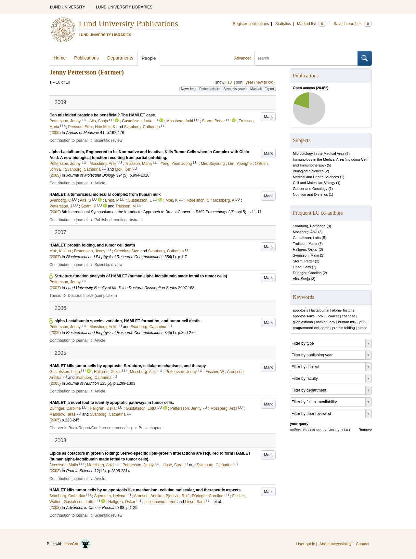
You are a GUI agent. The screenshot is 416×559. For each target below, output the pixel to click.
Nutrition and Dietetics (310, 194)
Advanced (243, 58)
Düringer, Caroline (307, 273)
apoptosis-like (304, 316)
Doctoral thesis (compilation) (92, 295)
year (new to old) (260, 82)
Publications (86, 57)
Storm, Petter (303, 261)
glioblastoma (303, 322)
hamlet (321, 322)
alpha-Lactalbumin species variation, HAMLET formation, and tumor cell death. (128, 321)
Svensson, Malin (306, 255)
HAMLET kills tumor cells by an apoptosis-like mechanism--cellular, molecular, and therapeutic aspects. (145, 490)
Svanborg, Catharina (309, 226)
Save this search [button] (235, 89)
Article (100, 183)
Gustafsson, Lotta (307, 238)
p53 (362, 322)
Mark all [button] (256, 89)
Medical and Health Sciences (316, 177)
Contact (362, 544)
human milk (347, 322)
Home (60, 57)
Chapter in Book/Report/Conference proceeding (90, 428)
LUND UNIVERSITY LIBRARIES (124, 7)
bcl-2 (321, 316)
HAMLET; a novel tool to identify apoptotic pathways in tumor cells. (111, 402)
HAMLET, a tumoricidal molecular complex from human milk (105, 194)
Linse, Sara (302, 267)
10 (230, 82)
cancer (333, 316)
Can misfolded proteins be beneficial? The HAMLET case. (102, 115)
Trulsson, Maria (305, 244)
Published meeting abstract (118, 220)
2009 (55, 132)
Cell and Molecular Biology (314, 183)
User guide (305, 544)
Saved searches (352, 23)
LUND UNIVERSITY (67, 7)
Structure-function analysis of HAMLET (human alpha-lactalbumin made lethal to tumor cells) (141, 276)
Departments (120, 57)
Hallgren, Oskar (305, 249)
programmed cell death (311, 328)
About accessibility (335, 544)
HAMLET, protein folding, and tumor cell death (92, 245)
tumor (362, 328)
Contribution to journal (68, 140)
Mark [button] (268, 116)
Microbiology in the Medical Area (318, 153)
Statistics (283, 23)
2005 (55, 383)
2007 (55, 257)
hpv (332, 322)
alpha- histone (343, 310)
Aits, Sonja (301, 279)
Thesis (55, 295)
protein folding (343, 328)
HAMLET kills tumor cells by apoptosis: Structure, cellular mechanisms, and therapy (127, 366)
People (149, 58)
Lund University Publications (128, 23)
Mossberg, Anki (305, 232)
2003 (55, 471)
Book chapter (150, 428)
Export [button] (269, 89)
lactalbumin (320, 310)
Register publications (251, 23)
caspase (348, 316)
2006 (55, 332)
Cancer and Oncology (310, 189)
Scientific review (109, 140)
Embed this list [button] (209, 89)
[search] (306, 58)
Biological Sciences (308, 171)
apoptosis (300, 310)
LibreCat (77, 544)
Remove (365, 430)
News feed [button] (188, 89)
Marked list (311, 23)
